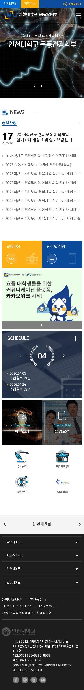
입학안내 (29, 4)
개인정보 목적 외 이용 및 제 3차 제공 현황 (26, 613)
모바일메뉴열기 (78, 15)
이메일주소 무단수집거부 (16, 606)
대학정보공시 (45, 606)
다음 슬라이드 (47, 86)
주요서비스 (13, 542)
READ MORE (80, 123)
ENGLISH (75, 4)
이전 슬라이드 (37, 86)
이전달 (22, 355)
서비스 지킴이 (15, 556)
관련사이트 (13, 569)
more (75, 338)
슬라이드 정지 (42, 86)
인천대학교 (10, 4)
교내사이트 (13, 582)
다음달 (62, 355)
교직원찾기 (35, 599)
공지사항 (9, 123)
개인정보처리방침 (12, 599)
